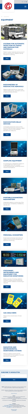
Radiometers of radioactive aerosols (13, 85)
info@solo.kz (11, 404)
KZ (24, 1)
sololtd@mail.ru (9, 407)
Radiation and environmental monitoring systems (12, 349)
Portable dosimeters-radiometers (13, 198)
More (7, 58)
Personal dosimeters (13, 235)
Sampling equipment (12, 161)
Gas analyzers (9, 313)
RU (22, 1)
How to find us (14, 393)
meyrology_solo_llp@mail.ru (7, 406)
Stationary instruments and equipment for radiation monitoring (13, 273)
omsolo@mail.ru (7, 405)
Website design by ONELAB (14, 410)
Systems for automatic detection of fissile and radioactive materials (13, 46)
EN (26, 1)
